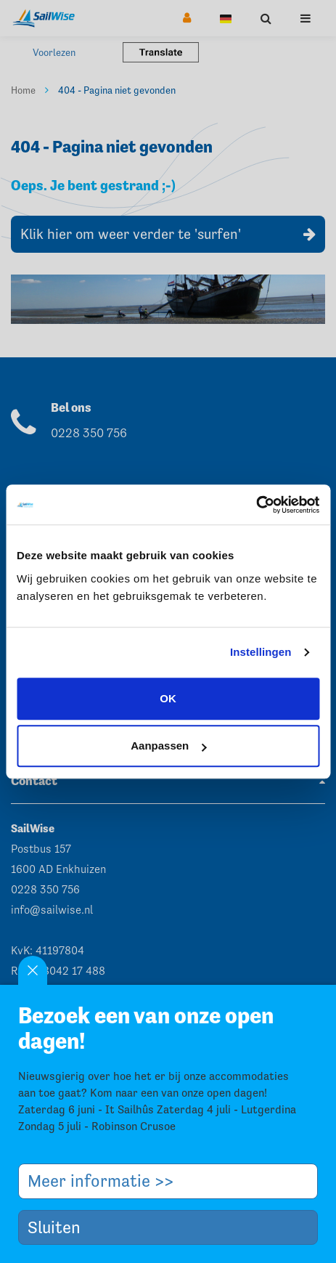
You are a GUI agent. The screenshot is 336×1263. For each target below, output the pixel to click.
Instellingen (261, 652)
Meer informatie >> (106, 1180)
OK (168, 698)
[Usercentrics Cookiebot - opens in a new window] (255, 504)
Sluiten (59, 1227)
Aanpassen (168, 745)
